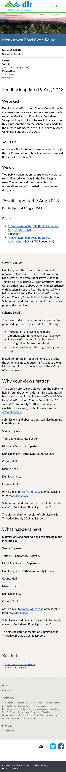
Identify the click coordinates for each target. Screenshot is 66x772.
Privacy (44, 765)
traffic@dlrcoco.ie (9, 77)
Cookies (35, 765)
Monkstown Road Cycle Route (18, 664)
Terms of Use (22, 765)
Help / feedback (10, 768)
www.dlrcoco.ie (12, 411)
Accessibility (8, 765)
